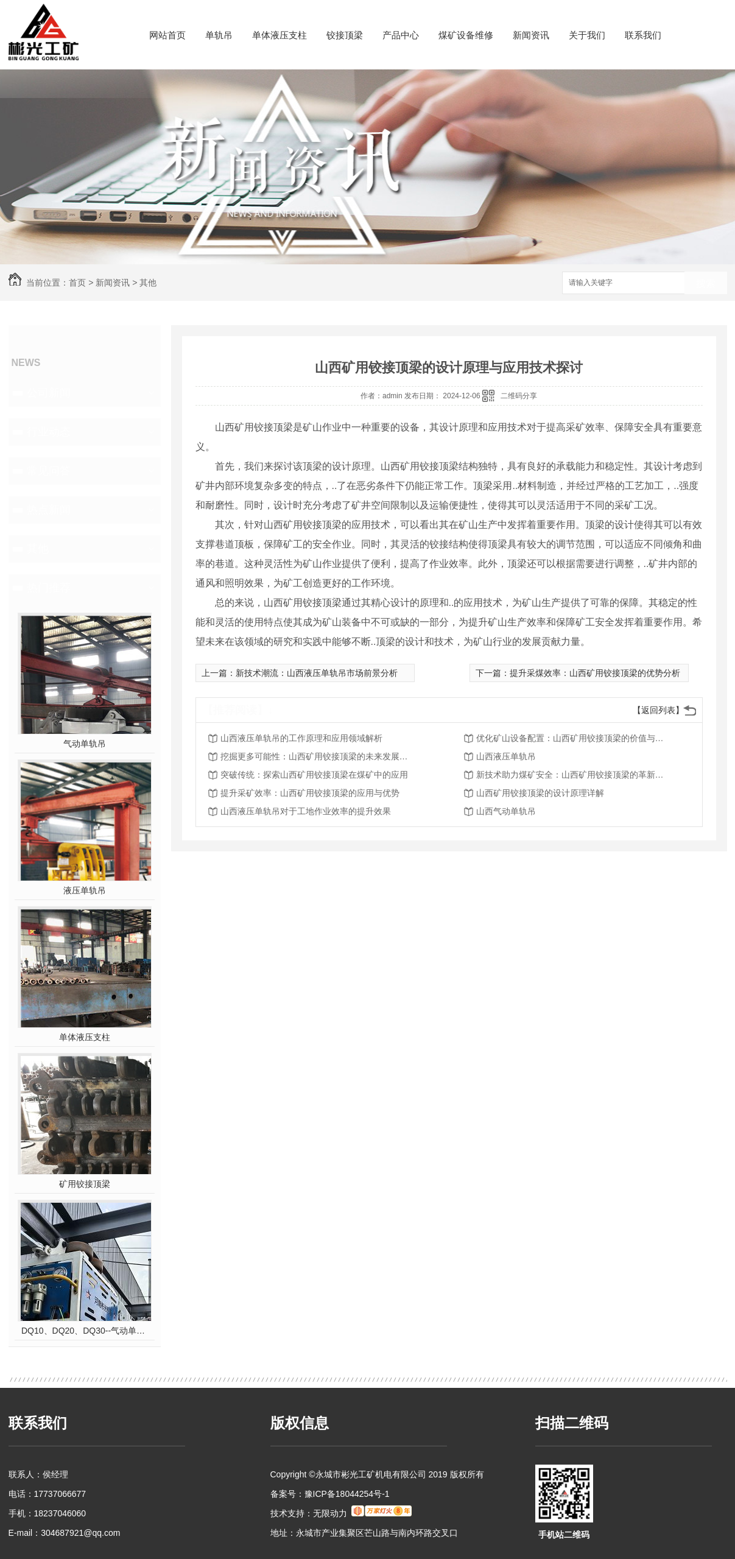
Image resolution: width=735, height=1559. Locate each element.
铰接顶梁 (344, 35)
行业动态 (49, 432)
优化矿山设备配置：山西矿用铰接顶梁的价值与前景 (573, 738)
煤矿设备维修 (465, 35)
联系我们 (643, 35)
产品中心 (400, 35)
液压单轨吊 (84, 890)
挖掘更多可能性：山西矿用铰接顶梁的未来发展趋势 (317, 756)
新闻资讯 (531, 35)
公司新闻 (49, 393)
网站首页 (167, 35)
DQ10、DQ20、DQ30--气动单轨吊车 (84, 1331)
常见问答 (49, 471)
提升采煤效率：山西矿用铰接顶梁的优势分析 (595, 673)
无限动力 (330, 1513)
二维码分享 (519, 396)
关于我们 (587, 35)
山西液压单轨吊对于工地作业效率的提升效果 (305, 811)
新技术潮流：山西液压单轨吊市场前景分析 (317, 673)
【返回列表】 (658, 710)
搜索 (706, 283)
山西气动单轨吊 (506, 811)
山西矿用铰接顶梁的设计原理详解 (540, 793)
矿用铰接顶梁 (84, 1184)
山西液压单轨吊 (506, 756)
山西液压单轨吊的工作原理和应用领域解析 (301, 738)
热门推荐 (49, 588)
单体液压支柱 (279, 35)
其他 (147, 282)
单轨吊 (219, 35)
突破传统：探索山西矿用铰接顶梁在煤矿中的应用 (314, 775)
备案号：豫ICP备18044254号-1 (330, 1494)
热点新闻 (49, 510)
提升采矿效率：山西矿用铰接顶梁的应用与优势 (309, 793)
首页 (77, 282)
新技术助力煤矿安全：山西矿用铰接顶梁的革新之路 (573, 775)
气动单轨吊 (84, 743)
